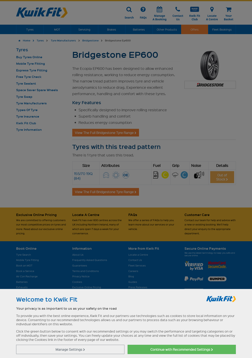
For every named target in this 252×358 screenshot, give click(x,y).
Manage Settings (70, 349)
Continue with (181, 349)
